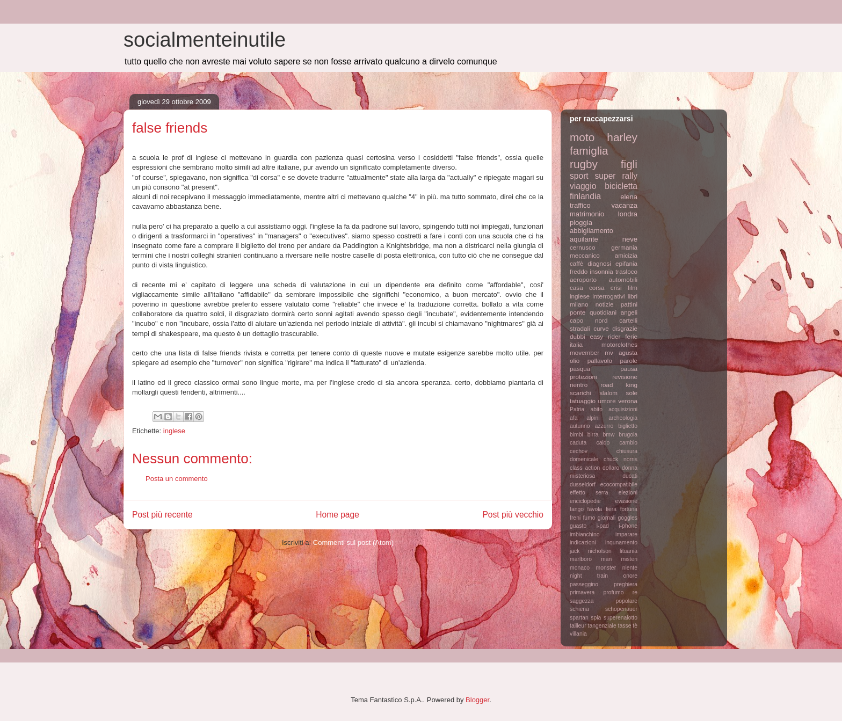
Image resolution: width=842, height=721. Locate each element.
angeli (629, 312)
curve (601, 328)
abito (596, 409)
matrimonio (587, 214)
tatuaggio (583, 400)
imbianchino (584, 534)
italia (576, 344)
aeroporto (583, 279)
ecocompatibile (618, 484)
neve (629, 239)
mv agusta (621, 352)
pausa (628, 368)
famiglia (589, 150)
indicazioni (583, 542)
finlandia (585, 196)
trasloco (626, 271)
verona (627, 400)
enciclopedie (585, 501)
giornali (607, 518)
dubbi (577, 336)
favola (595, 509)
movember (584, 352)
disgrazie (624, 328)
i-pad (603, 526)
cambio (629, 443)
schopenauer (621, 609)
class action (585, 468)
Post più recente (162, 514)
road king (618, 384)
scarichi (580, 392)
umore (607, 400)
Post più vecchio (512, 514)
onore (630, 576)
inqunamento (621, 542)
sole (631, 392)
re (635, 592)
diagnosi (599, 263)
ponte (577, 312)
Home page (337, 514)
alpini (592, 418)
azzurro (604, 426)
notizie (605, 304)
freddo (578, 271)
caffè (576, 263)
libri (632, 296)
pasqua (580, 368)
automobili (623, 279)
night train (589, 576)
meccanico (585, 255)
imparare (626, 534)
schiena (579, 609)
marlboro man (591, 559)
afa (573, 418)
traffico (580, 205)
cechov (578, 451)
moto (582, 137)
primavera (582, 592)
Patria (577, 409)
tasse (625, 626)
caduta (578, 443)
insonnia (601, 271)
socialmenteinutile (205, 39)
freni (575, 518)
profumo (613, 592)
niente (629, 568)
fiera (611, 509)
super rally (616, 175)
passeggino (584, 584)
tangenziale (602, 626)
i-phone (628, 526)
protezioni (583, 376)
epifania (626, 263)
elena (628, 197)
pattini (629, 304)
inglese (174, 431)
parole (629, 360)
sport (579, 175)
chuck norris (620, 459)
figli (629, 164)
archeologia (622, 418)
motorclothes (619, 344)
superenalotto (620, 618)
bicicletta (621, 186)
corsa (597, 287)
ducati (629, 476)
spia (596, 618)
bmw (608, 435)
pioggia (581, 223)
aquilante (584, 239)
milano (579, 304)
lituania (628, 551)
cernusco (582, 247)
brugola (628, 435)
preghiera (625, 584)
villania (578, 634)
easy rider (605, 336)
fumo (589, 518)
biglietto (627, 426)
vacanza (624, 205)
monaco (580, 568)
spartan (579, 618)
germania (624, 247)
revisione (624, 376)
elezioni (628, 493)
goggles (627, 518)
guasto (578, 526)
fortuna (628, 509)
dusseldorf (583, 484)
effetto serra (589, 493)
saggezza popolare (603, 601)
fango (577, 509)
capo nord (588, 320)
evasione (626, 501)
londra (627, 214)
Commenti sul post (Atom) (353, 542)
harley (622, 137)
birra (593, 435)
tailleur (578, 626)
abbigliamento (591, 231)
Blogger (477, 700)
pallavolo (599, 360)
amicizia (626, 255)
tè (635, 626)
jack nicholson (591, 551)
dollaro (611, 468)
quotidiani (603, 312)
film (632, 287)
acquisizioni (622, 409)
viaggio (583, 186)
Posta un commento (177, 479)
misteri (629, 559)
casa (576, 287)
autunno (580, 426)
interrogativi (608, 296)
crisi (616, 287)
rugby (584, 164)
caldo (602, 443)
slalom (608, 392)
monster (606, 568)
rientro (578, 384)
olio (574, 360)
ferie (631, 336)
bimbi (576, 435)
